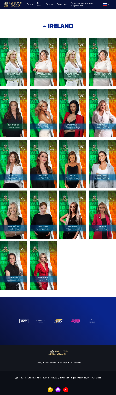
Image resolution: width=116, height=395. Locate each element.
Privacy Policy (86, 378)
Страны (49, 4)
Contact (97, 378)
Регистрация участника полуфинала (82, 4)
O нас (39, 4)
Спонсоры (62, 4)
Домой (30, 4)
